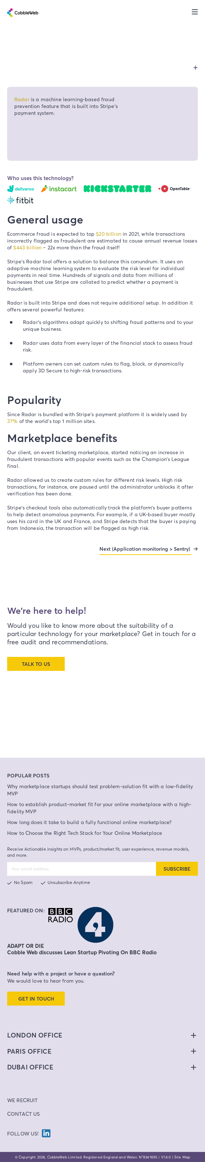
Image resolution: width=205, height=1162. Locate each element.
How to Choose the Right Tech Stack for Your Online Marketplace (84, 833)
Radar (21, 99)
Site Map (182, 1157)
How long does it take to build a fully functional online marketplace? (89, 822)
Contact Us (23, 1114)
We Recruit (22, 1100)
